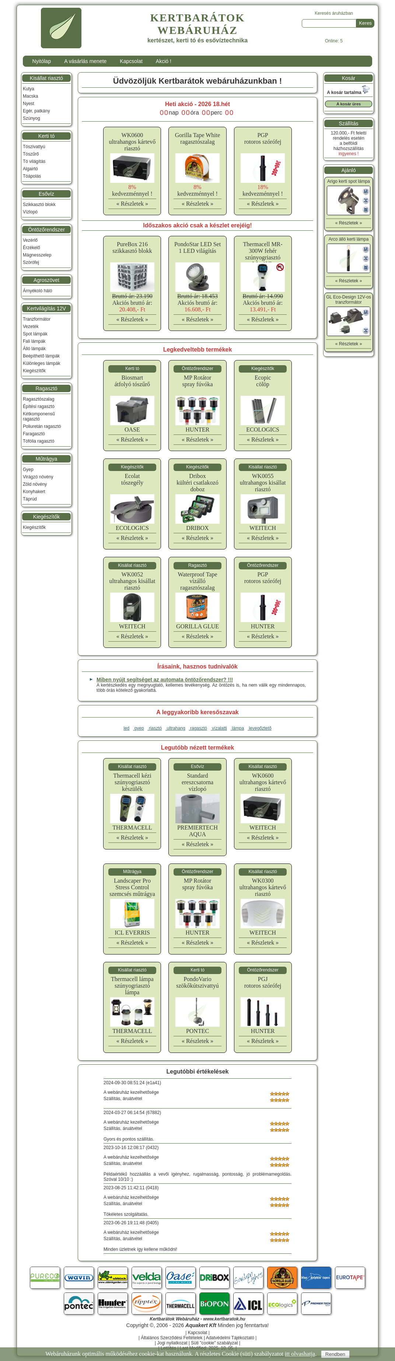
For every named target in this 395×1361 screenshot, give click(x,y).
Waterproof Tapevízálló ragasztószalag (197, 581)
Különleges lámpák (41, 363)
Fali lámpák (34, 341)
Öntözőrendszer (46, 230)
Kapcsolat (131, 61)
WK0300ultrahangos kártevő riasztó (263, 887)
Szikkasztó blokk (39, 204)
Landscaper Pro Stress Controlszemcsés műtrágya (132, 887)
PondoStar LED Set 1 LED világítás (197, 247)
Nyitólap (41, 61)
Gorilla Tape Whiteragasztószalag (197, 138)
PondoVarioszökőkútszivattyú (197, 982)
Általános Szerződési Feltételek (171, 1337)
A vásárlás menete (85, 61)
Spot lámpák (35, 333)
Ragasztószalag (38, 399)
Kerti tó (46, 136)
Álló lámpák (34, 348)
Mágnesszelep (37, 255)
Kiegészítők (34, 370)
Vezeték (31, 326)
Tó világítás (34, 161)
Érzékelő (31, 247)
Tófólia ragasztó (38, 441)
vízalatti (219, 728)
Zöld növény (35, 484)
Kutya (28, 88)
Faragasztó (34, 433)
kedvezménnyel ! (132, 190)
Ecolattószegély (132, 479)
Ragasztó (46, 388)
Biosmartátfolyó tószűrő (132, 380)
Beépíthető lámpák (41, 356)
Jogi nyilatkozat (172, 1343)
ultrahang (175, 728)
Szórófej (31, 262)
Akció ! (163, 61)
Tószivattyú (34, 146)
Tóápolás (32, 176)
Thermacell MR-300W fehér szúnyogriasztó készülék (263, 254)
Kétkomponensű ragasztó (39, 416)
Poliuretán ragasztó (42, 426)
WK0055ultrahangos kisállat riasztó (263, 482)
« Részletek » (132, 203)
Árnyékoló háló (37, 290)
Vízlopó (30, 211)
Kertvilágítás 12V (46, 308)
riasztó (155, 728)
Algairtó (30, 168)
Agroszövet (46, 280)
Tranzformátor (36, 319)
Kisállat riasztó (46, 78)
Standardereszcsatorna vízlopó (197, 782)
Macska (30, 96)
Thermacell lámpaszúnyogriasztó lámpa (132, 985)
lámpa (237, 728)
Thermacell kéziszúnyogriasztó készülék (132, 782)
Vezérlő (30, 240)
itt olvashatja (300, 1354)
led (126, 728)
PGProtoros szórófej (263, 138)
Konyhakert (34, 491)
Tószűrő (31, 154)
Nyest (28, 103)
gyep (138, 728)
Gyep (28, 469)
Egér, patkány (36, 111)
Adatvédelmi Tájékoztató (230, 1337)
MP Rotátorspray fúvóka (197, 380)
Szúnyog (31, 118)
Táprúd (30, 499)
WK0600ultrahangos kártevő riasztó (132, 141)
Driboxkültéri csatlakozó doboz (197, 482)
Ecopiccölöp (263, 380)
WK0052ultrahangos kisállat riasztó (132, 581)
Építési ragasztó (39, 406)
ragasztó (198, 728)
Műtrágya (46, 459)
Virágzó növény (38, 476)
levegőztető (260, 728)
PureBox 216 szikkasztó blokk (132, 247)
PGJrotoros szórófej (263, 982)
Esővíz (46, 194)
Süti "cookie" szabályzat (214, 1343)
